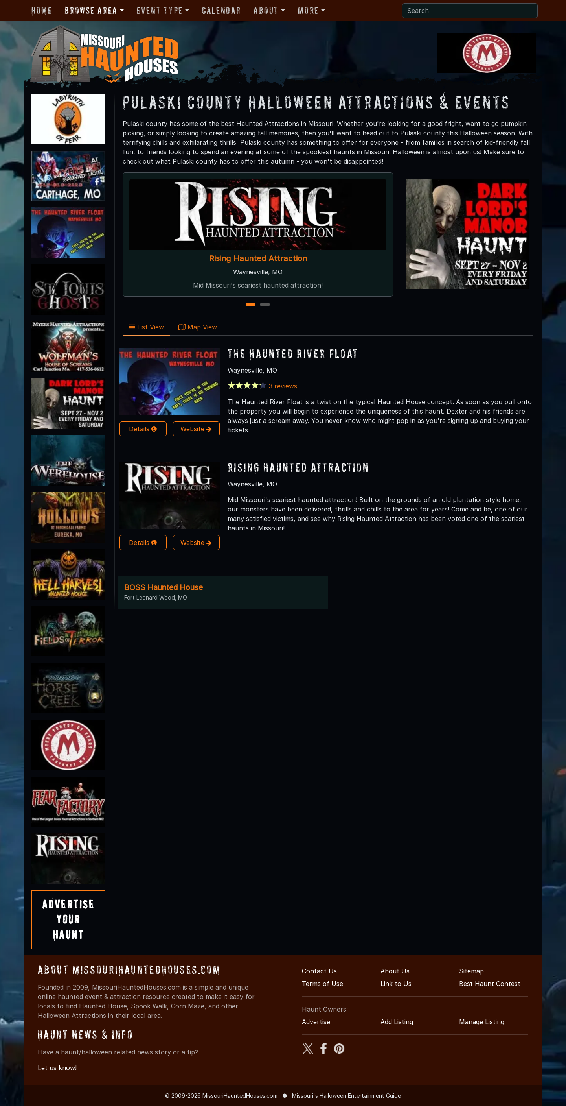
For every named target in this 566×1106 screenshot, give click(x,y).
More (308, 10)
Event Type (160, 10)
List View (146, 327)
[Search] (470, 10)
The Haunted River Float (293, 353)
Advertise (316, 1022)
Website (196, 429)
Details (143, 429)
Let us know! (57, 1068)
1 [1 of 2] (251, 305)
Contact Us (319, 971)
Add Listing (396, 1022)
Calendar (221, 10)
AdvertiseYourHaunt (68, 919)
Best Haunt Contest (489, 984)
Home (41, 10)
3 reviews (283, 386)
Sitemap (471, 971)
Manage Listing (481, 1022)
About (266, 10)
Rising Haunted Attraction (258, 258)
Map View (197, 327)
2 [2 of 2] (265, 305)
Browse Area (90, 10)
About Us (395, 971)
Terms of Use (322, 984)
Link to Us (396, 984)
